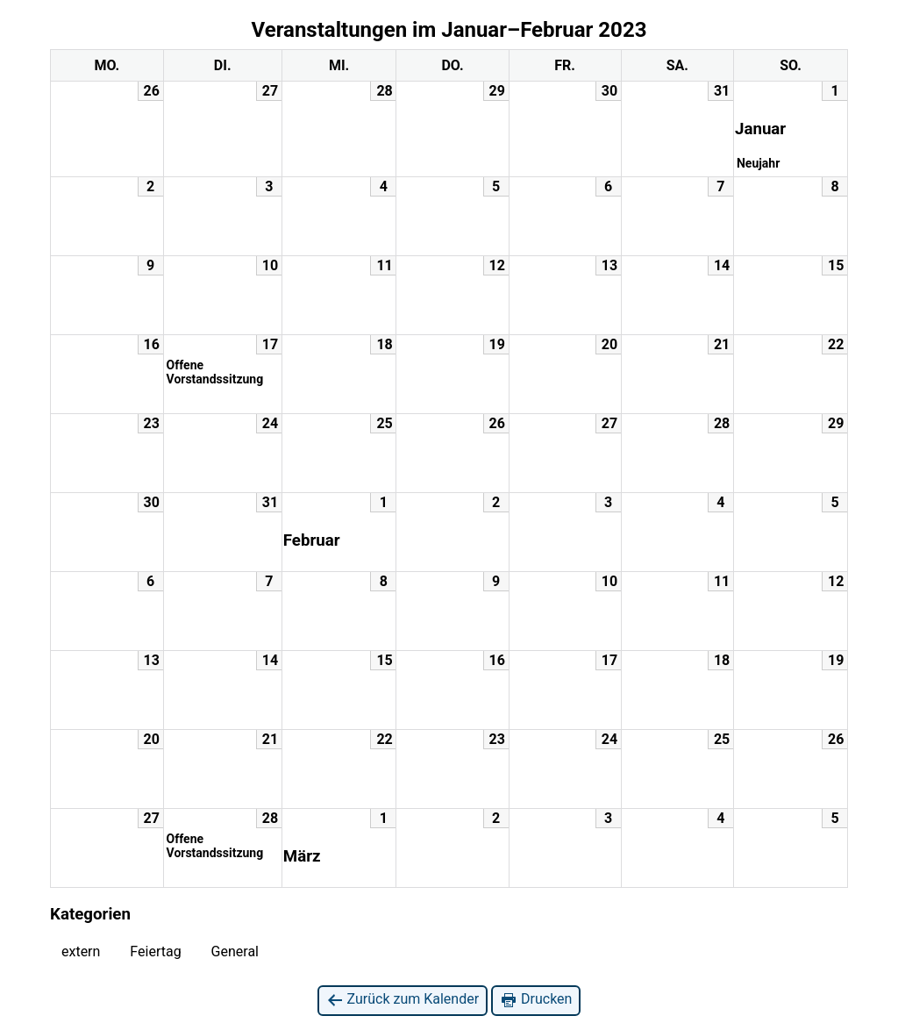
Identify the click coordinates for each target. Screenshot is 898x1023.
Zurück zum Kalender (403, 1000)
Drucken (536, 1000)
